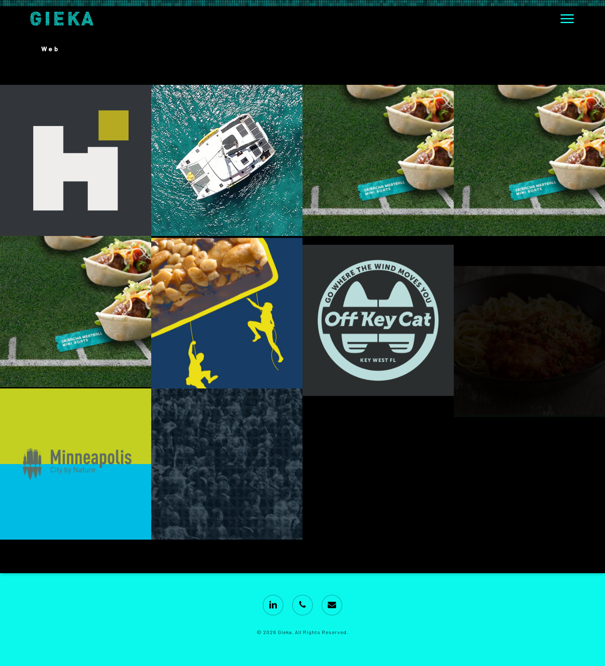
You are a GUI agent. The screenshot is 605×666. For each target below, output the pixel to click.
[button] (567, 18)
